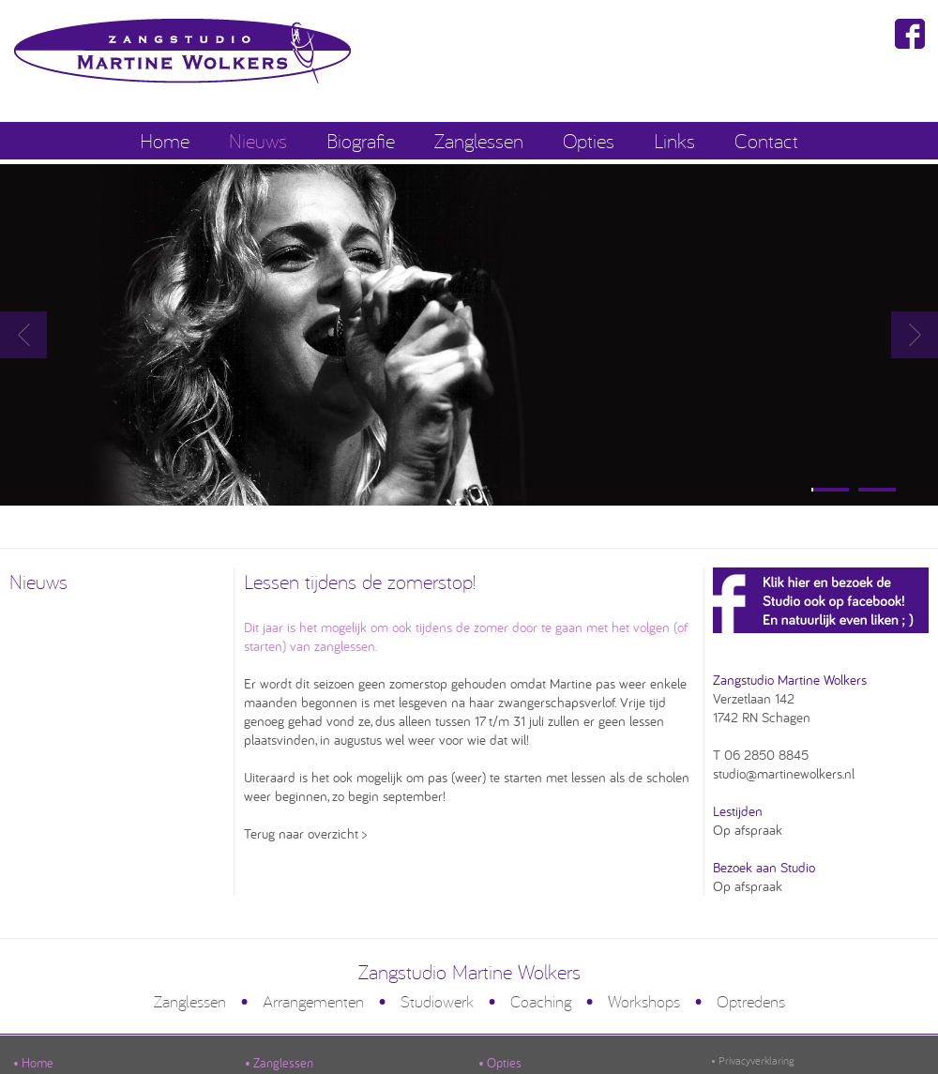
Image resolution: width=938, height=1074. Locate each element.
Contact (766, 140)
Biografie (360, 140)
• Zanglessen (279, 1062)
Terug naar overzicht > (305, 833)
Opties (588, 140)
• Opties (500, 1062)
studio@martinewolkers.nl (784, 773)
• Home (33, 1062)
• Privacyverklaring (752, 1060)
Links (674, 140)
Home (164, 140)
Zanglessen (478, 140)
